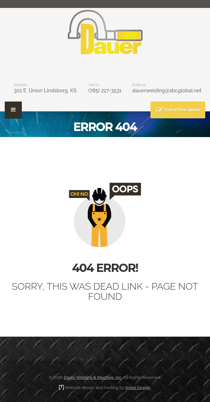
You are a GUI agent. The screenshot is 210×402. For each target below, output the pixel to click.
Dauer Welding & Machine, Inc (92, 377)
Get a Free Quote (182, 109)
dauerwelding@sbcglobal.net (166, 91)
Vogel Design (137, 387)
